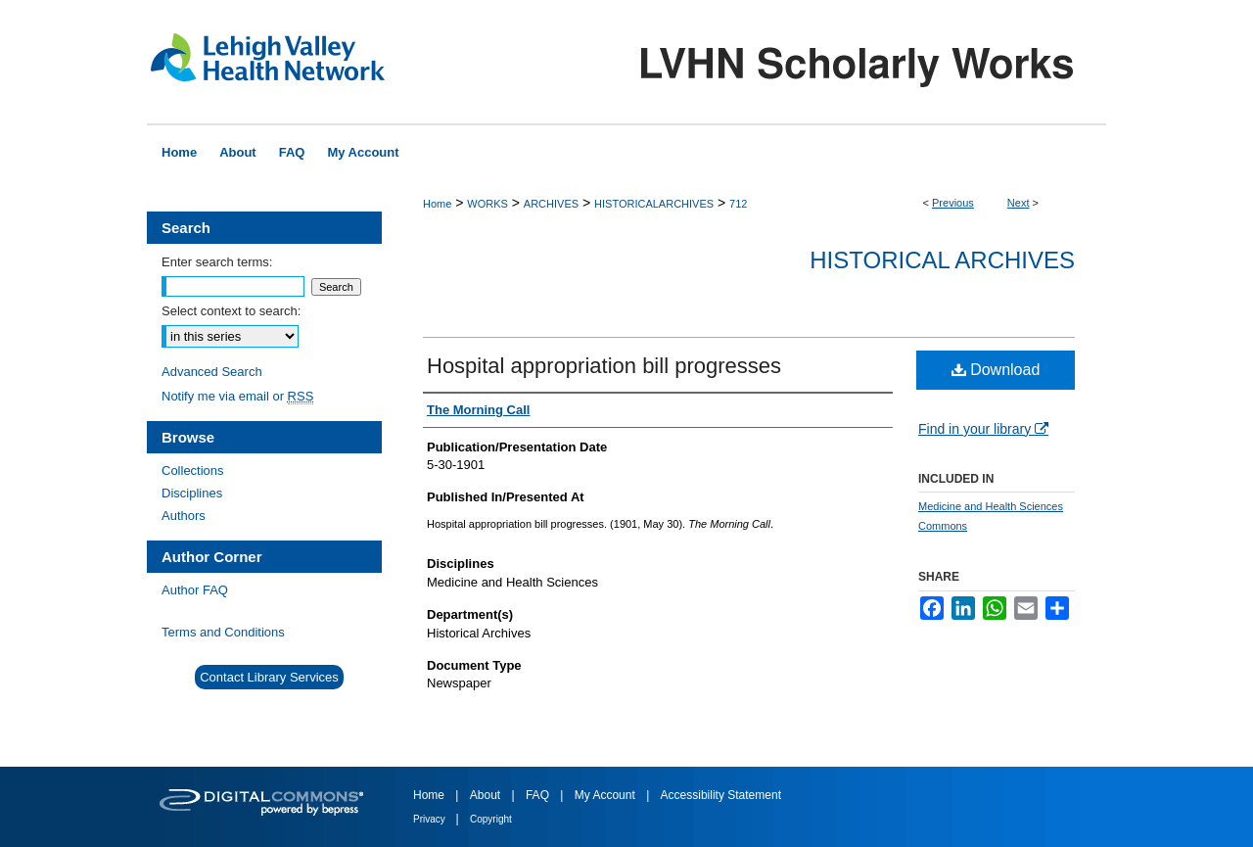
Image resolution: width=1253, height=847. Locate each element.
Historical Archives (942, 260)
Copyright (491, 819)
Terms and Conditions (223, 632)
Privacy (430, 819)
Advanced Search (212, 371)
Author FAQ (195, 590)
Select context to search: (231, 311)
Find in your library (983, 429)
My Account (606, 795)
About (487, 795)
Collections (193, 470)
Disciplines (192, 493)
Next (1018, 203)
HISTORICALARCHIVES (654, 204)
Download (996, 369)
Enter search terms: (217, 262)
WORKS (487, 204)
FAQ (539, 795)
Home (437, 204)
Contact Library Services (269, 677)
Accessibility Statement (721, 795)
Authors (184, 515)
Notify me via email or (237, 396)
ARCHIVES (551, 204)
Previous (953, 203)
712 (738, 204)
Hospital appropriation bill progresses (604, 365)
